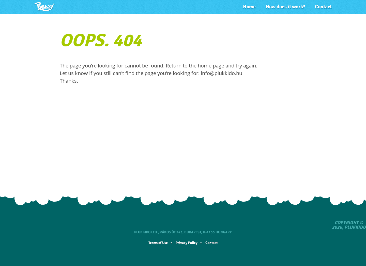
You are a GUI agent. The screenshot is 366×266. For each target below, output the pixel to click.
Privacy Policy (186, 243)
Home (249, 7)
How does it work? (285, 7)
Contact (323, 7)
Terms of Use (158, 243)
